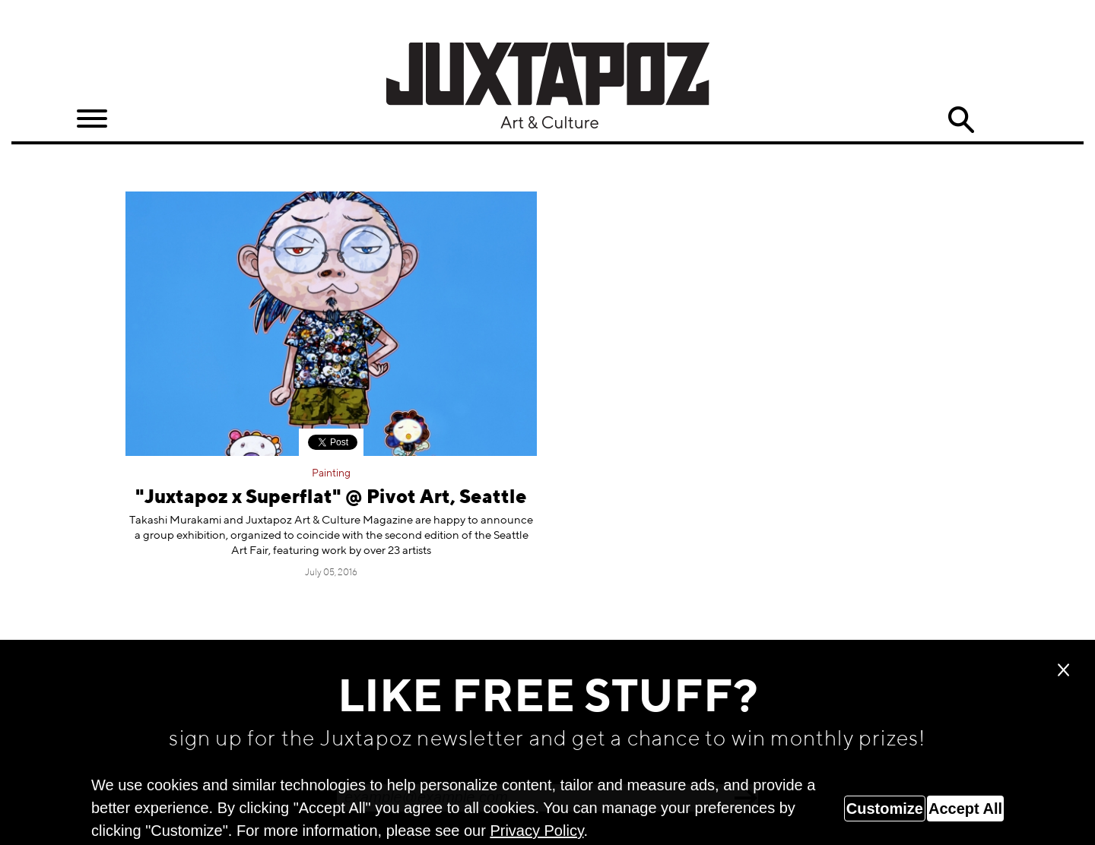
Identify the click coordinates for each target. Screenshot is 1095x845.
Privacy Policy (536, 830)
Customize (884, 808)
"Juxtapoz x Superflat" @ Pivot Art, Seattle (331, 498)
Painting (331, 473)
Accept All (965, 808)
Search (961, 120)
